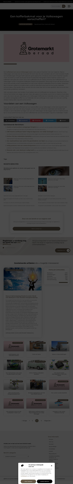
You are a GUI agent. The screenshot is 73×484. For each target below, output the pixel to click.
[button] (51, 466)
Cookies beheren (44, 481)
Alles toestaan (28, 481)
